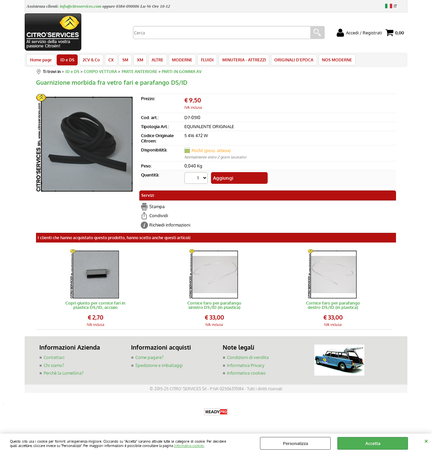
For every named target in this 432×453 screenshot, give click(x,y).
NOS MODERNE (331, 60)
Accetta (372, 443)
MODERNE (178, 60)
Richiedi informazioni (169, 226)
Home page (41, 60)
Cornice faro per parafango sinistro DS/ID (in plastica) (214, 306)
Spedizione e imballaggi (159, 366)
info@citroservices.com (80, 6)
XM (137, 60)
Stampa (157, 207)
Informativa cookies (189, 445)
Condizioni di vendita (248, 358)
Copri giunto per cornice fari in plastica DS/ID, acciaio (95, 306)
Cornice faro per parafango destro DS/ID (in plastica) (333, 306)
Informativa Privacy (245, 366)
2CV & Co (90, 60)
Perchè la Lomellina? (63, 374)
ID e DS (67, 60)
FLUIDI (202, 60)
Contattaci (54, 358)
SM (123, 60)
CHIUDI (426, 440)
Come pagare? (149, 358)
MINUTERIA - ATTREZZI (239, 60)
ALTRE (154, 60)
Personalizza (295, 443)
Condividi (158, 216)
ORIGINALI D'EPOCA (288, 60)
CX (109, 60)
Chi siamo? (54, 366)
